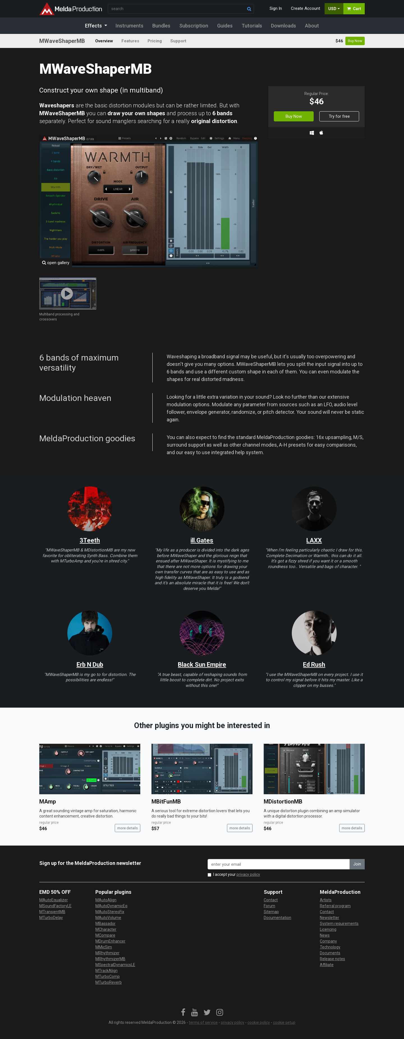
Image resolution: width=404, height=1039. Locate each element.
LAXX (314, 540)
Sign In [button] (276, 8)
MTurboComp (107, 976)
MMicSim (103, 947)
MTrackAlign (106, 970)
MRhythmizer (107, 953)
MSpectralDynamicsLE (115, 964)
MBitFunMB (166, 801)
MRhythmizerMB (110, 959)
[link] (183, 1013)
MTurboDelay (51, 917)
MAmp (47, 801)
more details (127, 828)
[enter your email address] (279, 864)
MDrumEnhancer (110, 941)
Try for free (339, 116)
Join (357, 864)
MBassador (105, 923)
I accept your (236, 874)
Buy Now (355, 41)
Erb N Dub (90, 664)
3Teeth (90, 540)
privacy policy (248, 874)
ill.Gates (201, 540)
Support (178, 40)
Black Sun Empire (202, 664)
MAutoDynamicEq (111, 906)
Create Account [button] (305, 8)
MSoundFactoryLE (55, 906)
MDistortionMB (283, 801)
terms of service (203, 1022)
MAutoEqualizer (53, 900)
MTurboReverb (108, 982)
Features (130, 40)
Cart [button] (354, 8)
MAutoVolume (108, 917)
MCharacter (105, 929)
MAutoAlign (105, 900)
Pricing (155, 40)
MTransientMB (52, 911)
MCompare (105, 935)
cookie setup (284, 1022)
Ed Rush (314, 664)
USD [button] (332, 8)
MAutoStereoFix (109, 911)
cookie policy (258, 1022)
